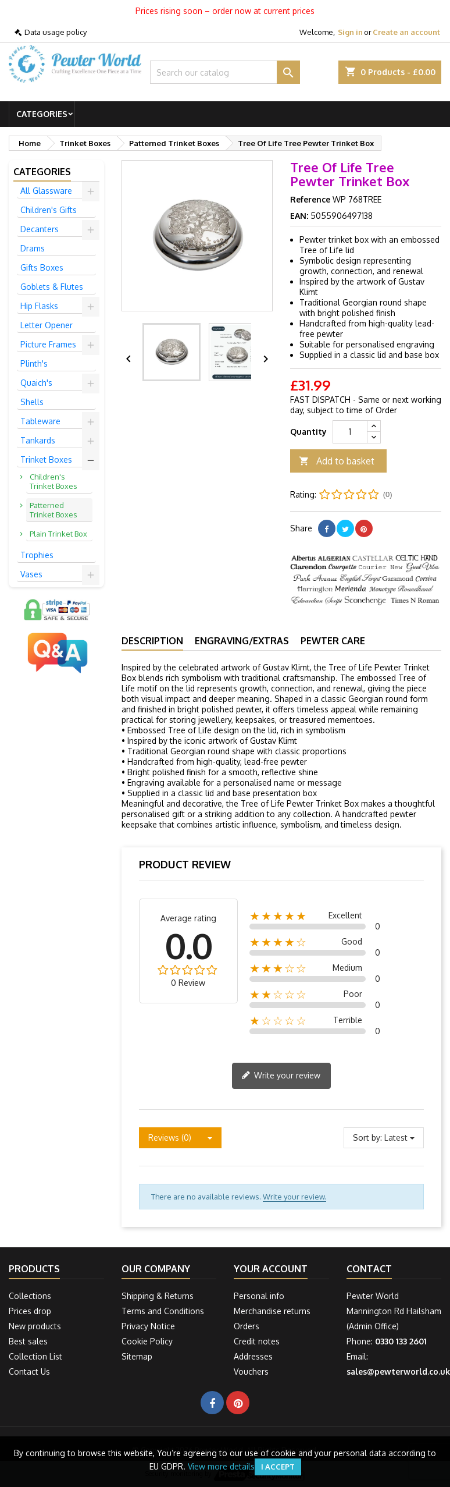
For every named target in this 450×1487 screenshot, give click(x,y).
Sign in (350, 32)
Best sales (28, 1341)
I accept (278, 1466)
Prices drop (30, 1311)
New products (35, 1326)
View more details (221, 1466)
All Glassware (46, 191)
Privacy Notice (148, 1326)
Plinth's (34, 363)
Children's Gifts (48, 210)
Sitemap (137, 1356)
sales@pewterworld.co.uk (398, 1371)
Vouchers (251, 1371)
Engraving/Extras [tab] (242, 641)
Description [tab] (152, 641)
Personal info (259, 1296)
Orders (246, 1326)
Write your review (280, 1076)
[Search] (225, 72)
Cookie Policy (147, 1341)
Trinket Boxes (46, 459)
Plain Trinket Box (58, 533)
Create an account (406, 32)
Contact (369, 1269)
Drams (32, 248)
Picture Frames (48, 344)
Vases (31, 574)
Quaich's (36, 383)
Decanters (39, 229)
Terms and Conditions (163, 1311)
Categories (41, 114)
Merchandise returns (272, 1311)
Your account (271, 1269)
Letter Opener (46, 325)
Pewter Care (333, 641)
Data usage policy (55, 32)
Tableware (40, 421)
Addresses (253, 1356)
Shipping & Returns (158, 1296)
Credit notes (257, 1341)
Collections (30, 1296)
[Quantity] (350, 431)
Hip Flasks (39, 306)
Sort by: (367, 1137)
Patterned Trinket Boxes (53, 510)
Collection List (35, 1356)
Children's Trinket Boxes (53, 481)
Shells (32, 402)
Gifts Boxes (41, 267)
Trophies (36, 555)
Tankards (37, 440)
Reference (310, 199)
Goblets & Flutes (51, 287)
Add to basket (336, 461)
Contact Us (29, 1371)
